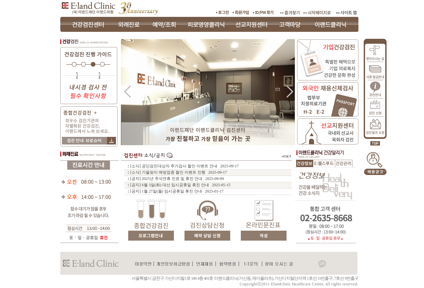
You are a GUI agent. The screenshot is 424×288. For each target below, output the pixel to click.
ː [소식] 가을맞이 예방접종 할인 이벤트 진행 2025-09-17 (177, 172)
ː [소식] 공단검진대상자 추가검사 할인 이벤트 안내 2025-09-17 (183, 166)
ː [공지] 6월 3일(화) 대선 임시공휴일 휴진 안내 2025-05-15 (179, 185)
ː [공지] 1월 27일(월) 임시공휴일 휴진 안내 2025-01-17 (176, 191)
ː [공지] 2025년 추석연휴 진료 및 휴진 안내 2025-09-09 (176, 178)
